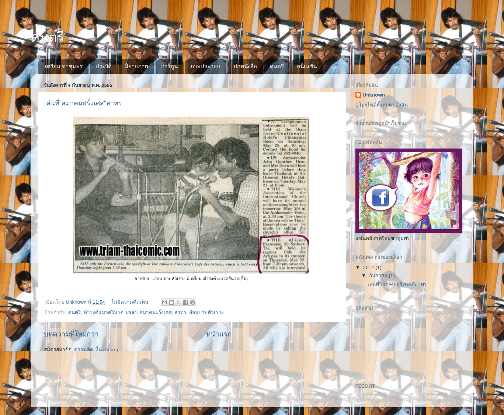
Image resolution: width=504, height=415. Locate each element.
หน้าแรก (219, 334)
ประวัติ (103, 66)
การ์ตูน (169, 66)
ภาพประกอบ (205, 66)
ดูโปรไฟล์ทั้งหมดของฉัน (381, 105)
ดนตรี (47, 37)
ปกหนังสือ (245, 66)
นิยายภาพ (136, 66)
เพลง (131, 312)
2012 (369, 267)
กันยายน (379, 275)
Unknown (374, 95)
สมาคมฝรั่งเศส (156, 312)
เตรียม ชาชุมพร (64, 66)
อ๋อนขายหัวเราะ (206, 312)
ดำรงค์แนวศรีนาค (104, 312)
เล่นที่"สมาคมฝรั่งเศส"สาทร (83, 103)
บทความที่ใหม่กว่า (71, 334)
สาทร (180, 312)
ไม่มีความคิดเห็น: (131, 302)
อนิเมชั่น (307, 66)
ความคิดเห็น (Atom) (96, 349)
